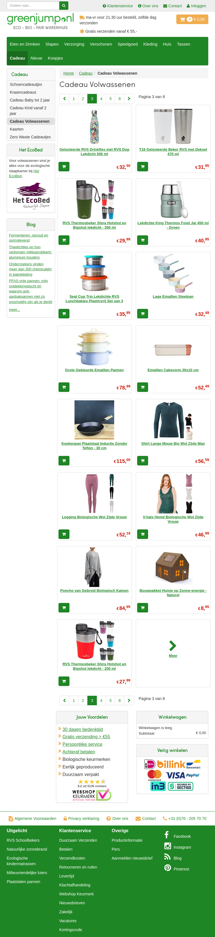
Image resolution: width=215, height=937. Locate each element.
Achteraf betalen (78, 751)
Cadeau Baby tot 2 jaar (30, 100)
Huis (167, 44)
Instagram (177, 846)
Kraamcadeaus (23, 92)
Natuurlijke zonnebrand (27, 849)
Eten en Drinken (25, 44)
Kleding (150, 44)
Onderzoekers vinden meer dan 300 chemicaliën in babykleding (30, 269)
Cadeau (17, 58)
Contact (145, 818)
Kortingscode (70, 929)
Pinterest (176, 868)
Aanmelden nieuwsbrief (132, 858)
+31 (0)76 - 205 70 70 (184, 818)
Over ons (117, 818)
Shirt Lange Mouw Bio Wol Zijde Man (173, 443)
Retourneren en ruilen (78, 867)
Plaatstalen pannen (23, 881)
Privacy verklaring (81, 818)
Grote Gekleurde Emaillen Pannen (94, 370)
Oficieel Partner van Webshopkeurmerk (92, 795)
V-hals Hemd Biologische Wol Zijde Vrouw (173, 519)
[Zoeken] (63, 5)
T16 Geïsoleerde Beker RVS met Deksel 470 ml (173, 151)
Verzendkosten (72, 858)
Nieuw (36, 58)
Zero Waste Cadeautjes (30, 137)
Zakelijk (66, 912)
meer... (14, 309)
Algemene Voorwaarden (32, 818)
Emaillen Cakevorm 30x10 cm (173, 370)
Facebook (177, 835)
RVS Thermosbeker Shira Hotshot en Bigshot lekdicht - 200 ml (94, 666)
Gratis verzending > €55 (86, 736)
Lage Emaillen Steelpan (173, 296)
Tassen (183, 44)
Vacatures (68, 921)
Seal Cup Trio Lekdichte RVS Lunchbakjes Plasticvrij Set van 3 (94, 298)
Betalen (66, 849)
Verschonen (101, 44)
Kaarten (17, 129)
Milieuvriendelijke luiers (27, 872)
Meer (173, 656)
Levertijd (66, 876)
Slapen (52, 44)
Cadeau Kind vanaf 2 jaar (28, 111)
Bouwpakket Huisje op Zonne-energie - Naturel (173, 592)
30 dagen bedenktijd (82, 729)
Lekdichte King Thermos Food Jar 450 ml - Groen (173, 225)
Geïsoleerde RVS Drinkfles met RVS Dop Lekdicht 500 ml (94, 151)
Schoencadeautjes (26, 84)
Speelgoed (128, 44)
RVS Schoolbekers (23, 840)
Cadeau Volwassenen (30, 121)
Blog (173, 857)
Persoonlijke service (82, 744)
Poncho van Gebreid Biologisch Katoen (94, 590)
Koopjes (55, 58)
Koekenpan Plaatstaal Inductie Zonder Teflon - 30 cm (94, 445)
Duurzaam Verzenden (78, 840)
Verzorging (74, 44)
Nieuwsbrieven (72, 903)
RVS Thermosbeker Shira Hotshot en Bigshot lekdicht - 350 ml (94, 225)
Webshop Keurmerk (76, 894)
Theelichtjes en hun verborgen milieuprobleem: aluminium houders (30, 252)
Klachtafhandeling (74, 885)
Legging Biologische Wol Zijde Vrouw (94, 517)
